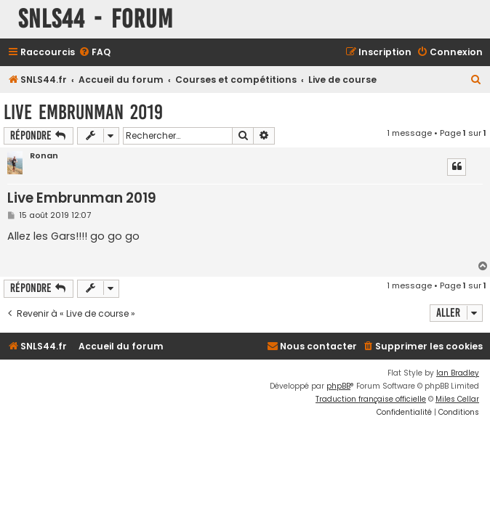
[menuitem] (95, 52)
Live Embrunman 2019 (83, 112)
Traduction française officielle (371, 399)
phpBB (338, 386)
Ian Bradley (457, 373)
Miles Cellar (457, 399)
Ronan (44, 156)
